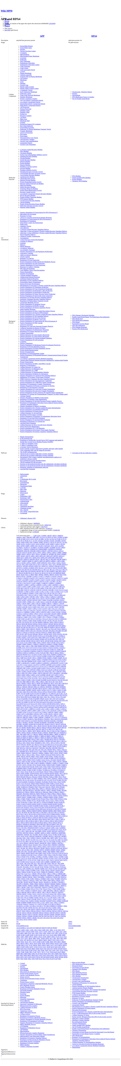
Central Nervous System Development (31, 239)
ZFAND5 (19, 907)
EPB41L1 (30, 644)
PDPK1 (27, 773)
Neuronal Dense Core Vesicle (29, 138)
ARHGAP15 (20, 558)
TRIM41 (58, 884)
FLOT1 (18, 659)
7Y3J (47, 952)
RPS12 (18, 823)
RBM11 (24, 811)
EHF (53, 639)
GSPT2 (56, 675)
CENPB (52, 598)
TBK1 (31, 865)
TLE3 (26, 874)
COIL (49, 608)
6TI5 (44, 948)
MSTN (51, 739)
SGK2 (23, 836)
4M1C (59, 942)
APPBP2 (63, 554)
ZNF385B (35, 913)
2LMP (27, 935)
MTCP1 (56, 739)
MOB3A (40, 733)
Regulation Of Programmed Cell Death (32, 1021)
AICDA (62, 544)
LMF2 (61, 714)
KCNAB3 (40, 700)
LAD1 (42, 709)
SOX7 (18, 848)
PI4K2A (51, 777)
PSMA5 (18, 797)
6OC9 (26, 948)
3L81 (36, 940)
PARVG (40, 768)
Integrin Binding (25, 161)
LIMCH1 (50, 712)
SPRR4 (63, 850)
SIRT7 (57, 838)
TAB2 (39, 860)
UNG (55, 894)
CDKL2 (42, 597)
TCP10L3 (52, 867)
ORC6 (37, 763)
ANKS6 (38, 551)
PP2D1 (53, 787)
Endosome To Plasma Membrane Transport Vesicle (35, 129)
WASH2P (43, 901)
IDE (17, 692)
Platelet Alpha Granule (27, 87)
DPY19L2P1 (20, 634)
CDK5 (27, 597)
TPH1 (37, 880)
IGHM (28, 693)
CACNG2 (59, 581)
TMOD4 (24, 877)
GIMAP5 (57, 666)
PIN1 (45, 778)
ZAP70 (40, 904)
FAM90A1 (31, 653)
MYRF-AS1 (30, 744)
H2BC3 (29, 680)
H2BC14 (24, 680)
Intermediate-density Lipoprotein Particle (32, 104)
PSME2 (61, 797)
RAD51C (27, 807)
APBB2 (64, 552)
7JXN (53, 950)
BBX (65, 568)
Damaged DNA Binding (79, 969)
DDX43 (40, 624)
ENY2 (58, 642)
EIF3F (38, 641)
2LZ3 (48, 935)
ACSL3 (47, 539)
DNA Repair (76, 322)
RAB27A (39, 804)
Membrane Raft (25, 121)
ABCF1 (54, 535)
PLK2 (59, 782)
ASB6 (63, 561)
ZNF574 (29, 914)
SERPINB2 (62, 833)
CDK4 (23, 597)
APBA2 (49, 552)
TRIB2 (32, 884)
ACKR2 (23, 539)
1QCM (28, 931)
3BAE (30, 938)
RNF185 (41, 817)
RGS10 (31, 814)
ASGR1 (23, 563)
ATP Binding (24, 1029)
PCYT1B (36, 772)
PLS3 (23, 783)
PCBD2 (29, 770)
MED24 (44, 727)
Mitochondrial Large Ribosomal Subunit (32, 1036)
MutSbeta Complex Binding (80, 1020)
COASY (44, 608)
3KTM (29, 940)
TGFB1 (22, 870)
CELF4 (47, 598)
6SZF (41, 948)
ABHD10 (60, 535)
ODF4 (23, 761)
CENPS (18, 600)
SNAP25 (35, 845)
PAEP (28, 766)
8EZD (42, 954)
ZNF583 (40, 914)
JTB (53, 699)
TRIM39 (47, 884)
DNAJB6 (58, 631)
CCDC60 (44, 590)
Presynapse (23, 134)
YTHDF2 (61, 902)
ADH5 (27, 542)
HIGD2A (65, 683)
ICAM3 (64, 690)
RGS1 (26, 814)
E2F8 (32, 637)
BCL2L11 (53, 569)
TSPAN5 (51, 887)
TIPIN (57, 872)
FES (64, 654)
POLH (40, 785)
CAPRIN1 (38, 585)
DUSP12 (19, 636)
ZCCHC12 (33, 906)
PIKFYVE (30, 778)
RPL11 (53, 819)
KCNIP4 (51, 700)
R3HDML (50, 802)
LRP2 (51, 716)
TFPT (18, 870)
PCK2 (26, 772)
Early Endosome (25, 61)
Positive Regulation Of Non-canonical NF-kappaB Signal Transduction (41, 392)
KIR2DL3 (19, 705)
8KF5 (29, 955)
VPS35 (39, 899)
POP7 (36, 787)
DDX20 (30, 624)
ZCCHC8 (47, 906)
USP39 (35, 896)
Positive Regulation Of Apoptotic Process (32, 304)
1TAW (45, 931)
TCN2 (41, 867)
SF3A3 (50, 834)
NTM (46, 756)
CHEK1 (64, 602)
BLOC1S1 (31, 573)
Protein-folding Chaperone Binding (31, 197)
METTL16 (45, 729)
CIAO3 (25, 605)
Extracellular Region (26, 46)
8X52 (40, 959)
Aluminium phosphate (27, 506)
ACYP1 (35, 541)
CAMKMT (19, 585)
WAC (27, 901)
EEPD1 (37, 639)
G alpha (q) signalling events (29, 443)
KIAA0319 (43, 702)
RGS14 (35, 814)
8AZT (59, 952)
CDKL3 (47, 597)
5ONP (23, 947)
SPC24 (24, 850)
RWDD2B (31, 828)
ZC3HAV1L (20, 906)
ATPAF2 (51, 566)
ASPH (39, 563)
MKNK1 (44, 731)
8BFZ (30, 954)
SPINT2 (41, 850)
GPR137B (24, 673)
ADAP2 (52, 541)
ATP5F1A (65, 564)
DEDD (29, 625)
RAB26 (34, 804)
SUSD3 (46, 858)
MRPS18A (49, 738)
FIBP (21, 658)
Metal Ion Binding (25, 185)
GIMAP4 (51, 666)
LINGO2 (36, 714)
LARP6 (33, 710)
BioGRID (7, 30)
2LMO (23, 935)
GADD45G (45, 663)
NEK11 (59, 749)
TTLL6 (45, 889)
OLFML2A (44, 761)
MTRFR (48, 741)
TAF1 (47, 860)
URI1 (64, 894)
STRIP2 (50, 857)
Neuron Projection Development (30, 284)
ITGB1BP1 (24, 699)
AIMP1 (27, 546)
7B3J (38, 950)
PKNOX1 (19, 780)
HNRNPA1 (49, 687)
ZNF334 (65, 911)
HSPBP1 (28, 690)
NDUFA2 (23, 748)
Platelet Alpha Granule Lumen (29, 88)
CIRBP (43, 605)
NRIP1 (33, 756)
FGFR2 (49, 656)
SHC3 (28, 838)
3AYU (26, 938)
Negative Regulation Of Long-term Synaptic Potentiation (37, 389)
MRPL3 (48, 736)
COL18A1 (19, 610)
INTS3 (18, 697)
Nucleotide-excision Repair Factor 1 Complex (86, 1034)
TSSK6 (28, 889)
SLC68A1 (40, 841)
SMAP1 (36, 843)
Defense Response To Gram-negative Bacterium (34, 335)
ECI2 (18, 639)
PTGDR (33, 799)
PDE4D (56, 772)
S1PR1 (53, 828)
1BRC (51, 930)
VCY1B (49, 897)
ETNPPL (19, 648)
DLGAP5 (54, 629)
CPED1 (36, 614)
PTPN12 (19, 800)
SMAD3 (31, 843)
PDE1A (51, 772)
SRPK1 (40, 851)
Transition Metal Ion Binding (29, 189)
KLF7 (54, 705)
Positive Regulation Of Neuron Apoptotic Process (35, 307)
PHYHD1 (46, 777)
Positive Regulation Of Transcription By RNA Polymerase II (38, 321)
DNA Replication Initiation (80, 320)
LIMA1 (45, 712)
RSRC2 (31, 826)
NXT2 (34, 760)
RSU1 (40, 826)
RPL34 (28, 821)
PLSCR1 (27, 783)
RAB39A (19, 806)
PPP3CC (43, 790)
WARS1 (31, 901)
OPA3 (55, 761)
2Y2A (61, 937)
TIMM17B (44, 872)
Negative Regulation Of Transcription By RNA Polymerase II (38, 212)
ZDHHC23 (53, 906)
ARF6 (37, 556)
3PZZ (22, 942)
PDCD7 (46, 772)
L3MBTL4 (31, 709)
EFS (46, 639)
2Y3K (18, 938)
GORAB (55, 670)
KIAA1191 (34, 704)
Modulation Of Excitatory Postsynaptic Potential (35, 377)
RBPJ (55, 811)
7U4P (34, 952)
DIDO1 (18, 629)
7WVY (43, 952)
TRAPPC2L (47, 882)
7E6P (46, 950)
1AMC (27, 930)
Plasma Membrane (25, 73)
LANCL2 (63, 709)
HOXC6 (29, 688)
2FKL (45, 933)
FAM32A (46, 651)
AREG (33, 556)
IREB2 (34, 697)
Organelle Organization (27, 999)
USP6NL (48, 896)
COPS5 (37, 612)
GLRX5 (43, 668)
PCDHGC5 (61, 770)
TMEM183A (27, 875)
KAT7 (22, 700)
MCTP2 (18, 727)
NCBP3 (49, 746)
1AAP (18, 930)
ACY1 (30, 541)
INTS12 (64, 695)
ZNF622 (18, 916)
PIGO (64, 777)
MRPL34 (54, 736)
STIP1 (45, 855)
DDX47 (45, 624)
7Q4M (27, 952)
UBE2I (18, 892)
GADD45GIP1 (54, 663)
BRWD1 (52, 575)
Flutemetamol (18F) (26, 499)
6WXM (60, 948)
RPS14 (23, 823)
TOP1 (48, 879)
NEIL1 (54, 749)
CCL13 (60, 590)
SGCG (64, 834)
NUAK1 (61, 756)
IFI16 (28, 692)
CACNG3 (19, 583)
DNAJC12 (19, 632)
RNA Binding (24, 970)
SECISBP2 (38, 831)
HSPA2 (63, 688)
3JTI (25, 940)
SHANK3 (19, 838)
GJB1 (24, 668)
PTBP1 (23, 799)
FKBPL (60, 658)
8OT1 (22, 957)
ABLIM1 (29, 537)
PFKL (32, 775)
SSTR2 (49, 853)
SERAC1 (32, 833)
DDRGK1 (46, 622)
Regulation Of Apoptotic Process (30, 1016)
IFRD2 (59, 692)
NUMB (45, 758)
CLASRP (53, 605)
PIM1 (35, 778)
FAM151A (19, 651)
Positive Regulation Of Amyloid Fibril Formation (35, 420)
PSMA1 (65, 795)
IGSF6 (37, 693)
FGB (25, 656)
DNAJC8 (39, 632)
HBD (24, 682)
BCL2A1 (46, 569)
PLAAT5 (50, 780)
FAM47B (63, 651)
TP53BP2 (57, 879)
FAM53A (25, 653)
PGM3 (40, 775)
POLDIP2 (29, 785)
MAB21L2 (31, 719)
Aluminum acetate (25, 508)
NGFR (32, 751)
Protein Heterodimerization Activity (31, 190)
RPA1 (97, 727)
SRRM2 (53, 851)
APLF (33, 554)
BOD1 (23, 575)
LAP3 (18, 710)
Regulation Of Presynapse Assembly (31, 414)
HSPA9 (18, 690)
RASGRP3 (32, 809)
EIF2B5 (28, 641)
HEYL (53, 683)
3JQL (21, 940)
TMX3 (35, 877)
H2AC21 (57, 678)
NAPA (23, 746)
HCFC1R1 (51, 682)
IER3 (24, 692)
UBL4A (48, 892)
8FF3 (53, 954)
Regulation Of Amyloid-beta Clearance (32, 387)
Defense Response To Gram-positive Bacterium (34, 336)
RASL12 (51, 809)
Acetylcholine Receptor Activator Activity (33, 173)
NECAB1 (25, 749)
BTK (64, 575)
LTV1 (52, 717)
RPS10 (57, 821)
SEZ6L (45, 834)
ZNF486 (18, 914)
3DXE (47, 938)
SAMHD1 (62, 828)
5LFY (52, 945)
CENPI (57, 598)
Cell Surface (24, 78)
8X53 (44, 959)
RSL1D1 (59, 824)
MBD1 (21, 726)
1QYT (41, 931)
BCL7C (65, 569)
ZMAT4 (38, 909)
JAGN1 (46, 699)
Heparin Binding (25, 165)
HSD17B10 (51, 688)
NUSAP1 (19, 760)
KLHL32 (63, 705)
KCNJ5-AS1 (64, 700)
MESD (29, 729)
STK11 (50, 855)
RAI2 (36, 807)
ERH (35, 646)
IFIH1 (35, 692)
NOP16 (43, 755)
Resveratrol (23, 481)
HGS (56, 683)
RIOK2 (18, 816)
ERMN (40, 646)
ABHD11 (19, 537)
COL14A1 (61, 608)
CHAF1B (48, 602)
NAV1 (40, 746)
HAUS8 (65, 680)
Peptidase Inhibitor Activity (28, 170)
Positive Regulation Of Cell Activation (32, 340)
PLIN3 (51, 782)
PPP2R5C (31, 790)
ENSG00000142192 (22, 926)
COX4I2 (63, 612)
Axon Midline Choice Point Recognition (32, 270)
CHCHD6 (55, 602)
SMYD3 (25, 845)
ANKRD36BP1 (43, 549)
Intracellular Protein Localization (30, 1041)
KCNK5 (18, 702)
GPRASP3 (45, 673)
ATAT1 (63, 563)
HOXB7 (18, 688)
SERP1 (48, 833)
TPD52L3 (32, 880)
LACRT (37, 709)
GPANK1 (34, 671)
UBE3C (39, 892)
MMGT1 (63, 731)
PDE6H (61, 772)
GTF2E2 (34, 676)
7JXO (57, 950)
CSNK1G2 (59, 615)
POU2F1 (48, 787)
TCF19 (32, 867)
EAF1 (36, 637)
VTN (17, 901)
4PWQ (52, 943)
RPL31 (23, 821)
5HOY (44, 945)
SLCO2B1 (52, 841)
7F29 (49, 950)
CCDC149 (48, 588)
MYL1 (48, 743)
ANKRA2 (26, 549)
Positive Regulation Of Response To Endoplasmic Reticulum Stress (40, 416)
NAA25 (42, 744)
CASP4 (23, 586)
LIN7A (23, 714)
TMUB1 (30, 877)
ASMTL (33, 563)
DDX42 (35, 624)
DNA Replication (77, 318)
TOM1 (32, 879)
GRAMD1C (56, 673)
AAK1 (39, 535)
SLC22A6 (51, 840)
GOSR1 (18, 671)
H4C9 (34, 680)
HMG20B (61, 685)
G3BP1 (18, 663)
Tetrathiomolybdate (26, 486)
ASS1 (49, 563)
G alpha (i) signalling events (28, 445)
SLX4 (21, 843)
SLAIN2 (33, 840)
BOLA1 (27, 575)
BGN (48, 571)
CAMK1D (44, 583)
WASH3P (49, 901)
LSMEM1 (41, 717)
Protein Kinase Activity (27, 982)
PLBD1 (59, 780)
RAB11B (61, 802)
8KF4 (25, 955)
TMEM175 (19, 875)
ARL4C (37, 559)
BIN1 (60, 571)
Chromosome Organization (80, 978)
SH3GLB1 (57, 836)
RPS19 (37, 823)
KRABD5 (51, 707)
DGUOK (40, 627)
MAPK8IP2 (51, 722)
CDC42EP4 (20, 595)
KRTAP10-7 (63, 707)
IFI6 (31, 692)
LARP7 (38, 710)
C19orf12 (19, 578)
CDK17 (51, 595)
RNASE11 (54, 816)
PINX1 (49, 778)
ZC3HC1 (27, 906)
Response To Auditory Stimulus (29, 267)
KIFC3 (63, 704)
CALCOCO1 (27, 583)
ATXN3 (62, 566)
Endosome (23, 59)
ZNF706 (40, 916)
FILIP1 (29, 658)
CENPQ (62, 598)
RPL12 (58, 819)
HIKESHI (19, 685)
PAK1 (41, 766)
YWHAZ (31, 904)
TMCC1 (49, 874)
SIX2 (65, 838)
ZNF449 (52, 913)
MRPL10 (57, 734)
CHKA (33, 603)
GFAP (33, 666)
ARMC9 (24, 561)
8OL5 (45, 955)
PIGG (60, 777)
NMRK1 (41, 753)
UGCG (34, 894)
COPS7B (43, 612)
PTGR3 (43, 799)
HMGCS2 (36, 687)
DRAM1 (35, 634)
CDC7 (26, 595)
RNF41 (56, 817)
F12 (23, 649)
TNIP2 (18, 879)
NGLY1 (36, 751)
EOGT (62, 642)
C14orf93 (47, 576)
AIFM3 (22, 546)
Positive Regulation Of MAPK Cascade (32, 306)
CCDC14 (33, 588)
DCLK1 (55, 620)
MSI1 (38, 739)
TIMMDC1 (51, 872)
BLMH (26, 573)
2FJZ (29, 933)
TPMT (45, 880)
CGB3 (38, 602)
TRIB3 (36, 884)
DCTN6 (60, 620)
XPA (105, 727)
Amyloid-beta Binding (27, 1002)
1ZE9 (64, 931)
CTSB (18, 619)
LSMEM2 (47, 717)
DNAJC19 (26, 632)
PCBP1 (34, 770)
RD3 (34, 812)
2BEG (22, 933)
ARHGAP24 (36, 558)
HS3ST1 (45, 688)
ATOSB (58, 564)
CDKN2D (19, 598)
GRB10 (18, 675)
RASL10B (39, 809)
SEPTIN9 (25, 833)
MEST (33, 729)
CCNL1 (47, 592)
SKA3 (18, 840)
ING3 (39, 695)
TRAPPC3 (54, 882)
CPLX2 (41, 614)
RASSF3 (57, 809)
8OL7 (53, 955)
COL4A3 (51, 610)
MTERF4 (19, 741)
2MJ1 (22, 937)
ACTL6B (57, 539)
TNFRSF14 (48, 877)
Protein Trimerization (26, 362)
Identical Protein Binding (27, 180)
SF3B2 (55, 834)
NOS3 (54, 755)
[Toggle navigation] (1, 16)
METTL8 (19, 731)
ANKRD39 (51, 549)
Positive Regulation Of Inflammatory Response (34, 330)
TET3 (46, 868)
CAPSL (44, 585)
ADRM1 (35, 542)
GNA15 (53, 668)
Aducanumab (24, 503)
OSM (66, 763)
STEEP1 (40, 855)
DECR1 (18, 625)
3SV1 (30, 942)
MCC (35, 726)
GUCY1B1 (19, 678)
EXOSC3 (62, 648)
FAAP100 (33, 649)
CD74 (44, 593)
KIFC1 (58, 704)
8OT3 (26, 957)
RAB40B (36, 806)
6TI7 (51, 948)
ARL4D (42, 559)
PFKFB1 (26, 775)
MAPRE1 (19, 724)
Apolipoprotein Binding (27, 177)
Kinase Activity (25, 977)
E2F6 (28, 637)
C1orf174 (59, 578)
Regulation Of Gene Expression (29, 260)
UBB (44, 890)
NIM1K (45, 751)
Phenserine (23, 484)
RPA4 (94, 36)
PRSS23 (29, 795)
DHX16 (57, 627)
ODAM (59, 760)
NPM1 (18, 756)
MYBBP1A (38, 743)
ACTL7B (19, 541)
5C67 (27, 945)
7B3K (42, 950)
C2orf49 (31, 580)
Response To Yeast (25, 216)
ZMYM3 (44, 909)
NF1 (17, 751)
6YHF (18, 950)
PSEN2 (60, 795)
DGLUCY (34, 627)
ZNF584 (46, 914)
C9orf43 (30, 581)
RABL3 (62, 806)
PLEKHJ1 (38, 782)
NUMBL (51, 758)
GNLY (27, 670)
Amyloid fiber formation (27, 469)
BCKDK (35, 569)
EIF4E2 (56, 641)
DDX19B (24, 624)
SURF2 (41, 858)
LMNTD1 (19, 716)
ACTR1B (25, 541)
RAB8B (56, 806)
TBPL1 (36, 865)
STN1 (27, 857)
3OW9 (18, 942)
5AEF (61, 943)
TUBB (58, 889)
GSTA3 (18, 676)
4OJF (35, 943)
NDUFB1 (42, 748)
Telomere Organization (79, 1030)
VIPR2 (18, 899)
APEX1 (23, 554)
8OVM (43, 957)
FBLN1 (52, 653)
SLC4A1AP (33, 841)
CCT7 (62, 592)
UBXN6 (18, 894)
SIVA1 (61, 838)
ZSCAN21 (60, 918)
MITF (34, 731)
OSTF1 (24, 765)
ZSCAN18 (53, 918)
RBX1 (64, 811)
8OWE (52, 957)
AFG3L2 (59, 542)
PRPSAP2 (44, 794)
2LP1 (44, 935)
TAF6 (61, 860)
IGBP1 (18, 693)
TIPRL (61, 872)
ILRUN (27, 695)
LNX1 (30, 716)
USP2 (30, 896)
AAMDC (44, 535)
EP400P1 (19, 644)
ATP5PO (31, 566)
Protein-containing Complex (28, 98)
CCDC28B (19, 590)
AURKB (31, 568)
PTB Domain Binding (26, 199)
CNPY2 (35, 608)
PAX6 (54, 768)
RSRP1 (36, 826)
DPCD (54, 632)
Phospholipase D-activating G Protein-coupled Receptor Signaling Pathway (43, 285)
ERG (32, 646)
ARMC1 (64, 559)
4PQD (48, 943)
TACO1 (43, 860)
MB (17, 726)
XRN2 (47, 902)
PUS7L (48, 800)
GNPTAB (32, 670)
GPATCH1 (41, 671)
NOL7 (33, 755)
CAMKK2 (58, 583)
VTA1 (64, 899)
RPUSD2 (43, 824)
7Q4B (22, 952)
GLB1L (28, 668)
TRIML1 (47, 885)
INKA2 (51, 695)
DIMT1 (23, 629)
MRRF (29, 739)
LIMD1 (56, 712)
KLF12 (42, 705)
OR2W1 (59, 761)
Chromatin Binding (26, 153)
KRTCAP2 (19, 709)
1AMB (22, 930)
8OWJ (57, 957)
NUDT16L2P (34, 758)
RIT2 (27, 816)
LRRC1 (55, 716)
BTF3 (61, 575)
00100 (18, 924)
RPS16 (28, 823)
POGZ (62, 783)
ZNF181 (61, 909)
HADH (38, 680)
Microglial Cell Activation (28, 214)
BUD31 (18, 576)
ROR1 (30, 819)
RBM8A (50, 811)
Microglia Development (27, 268)
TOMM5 (43, 879)
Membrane (23, 80)
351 (17, 921)
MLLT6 (54, 731)
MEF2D (63, 727)
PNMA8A (43, 783)
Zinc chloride (24, 510)
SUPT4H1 (35, 858)
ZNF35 (24, 913)
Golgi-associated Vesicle (27, 70)
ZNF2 (23, 911)
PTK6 (51, 799)
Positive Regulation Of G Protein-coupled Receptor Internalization (40, 408)
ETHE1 (61, 646)
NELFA (64, 749)
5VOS (40, 947)
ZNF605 (51, 914)
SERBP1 (37, 833)
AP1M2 (29, 552)
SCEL (60, 829)
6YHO (26, 950)
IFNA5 (45, 692)
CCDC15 (54, 588)
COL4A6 (63, 610)
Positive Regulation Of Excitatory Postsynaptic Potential (37, 430)
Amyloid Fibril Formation (28, 423)
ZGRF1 (54, 907)
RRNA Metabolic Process (28, 1024)
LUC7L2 (57, 717)
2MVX (31, 937)
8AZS (55, 952)
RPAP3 (45, 819)
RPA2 (37, 819)
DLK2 (59, 629)
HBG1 (33, 682)
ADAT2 (63, 541)
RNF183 (35, 817)
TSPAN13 (45, 887)
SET (31, 834)
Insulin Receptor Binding (27, 160)
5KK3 (48, 945)
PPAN (58, 787)
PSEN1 (55, 795)
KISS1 (25, 705)
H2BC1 (18, 680)
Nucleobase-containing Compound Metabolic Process (36, 983)
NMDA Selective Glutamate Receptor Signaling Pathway (37, 379)
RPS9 (38, 824)
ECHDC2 (59, 637)
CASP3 (18, 586)
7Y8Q (51, 952)
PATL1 (50, 768)
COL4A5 (57, 610)
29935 (70, 921)
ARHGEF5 (19, 559)
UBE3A (33, 892)
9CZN (52, 959)
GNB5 (18, 670)
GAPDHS (48, 665)
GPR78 (39, 673)
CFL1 (33, 602)
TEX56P (60, 868)
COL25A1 (32, 610)
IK (40, 693)
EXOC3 (45, 648)
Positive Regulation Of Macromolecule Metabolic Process (37, 262)
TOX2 (52, 879)
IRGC (42, 697)
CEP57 (39, 600)
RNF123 (19, 817)
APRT (18, 556)
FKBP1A (50, 658)
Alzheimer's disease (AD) (28, 518)
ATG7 (50, 564)
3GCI (51, 938)
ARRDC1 (54, 561)
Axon (22, 81)
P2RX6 (48, 765)
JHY (50, 699)
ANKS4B (33, 551)
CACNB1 (52, 581)
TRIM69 (41, 885)
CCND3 (31, 592)
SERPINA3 (54, 833)
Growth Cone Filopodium (28, 144)
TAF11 (52, 860)
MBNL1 (30, 726)
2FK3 (41, 933)
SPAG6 (31, 848)
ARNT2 (36, 561)
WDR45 (58, 901)
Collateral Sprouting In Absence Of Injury (33, 328)
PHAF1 (52, 775)
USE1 (18, 896)
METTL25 (52, 729)
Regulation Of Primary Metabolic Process (32, 1017)
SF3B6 (59, 834)
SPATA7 (65, 848)
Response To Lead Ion (27, 258)
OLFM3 (33, 761)
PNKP (37, 783)
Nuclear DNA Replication (80, 329)
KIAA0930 (19, 704)
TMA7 (44, 874)
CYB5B (18, 620)
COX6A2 (19, 614)
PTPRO (29, 800)
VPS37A (44, 899)
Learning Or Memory (26, 241)
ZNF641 (24, 916)
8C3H (38, 954)
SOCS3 (49, 846)
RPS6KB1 (33, 824)
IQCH (30, 697)
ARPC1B (42, 561)
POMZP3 (31, 787)
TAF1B (56, 860)
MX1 (24, 743)
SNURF (25, 846)
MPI (21, 734)
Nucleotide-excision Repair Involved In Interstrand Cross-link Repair (93, 1032)
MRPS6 (18, 739)
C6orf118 (19, 581)
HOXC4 (24, 688)
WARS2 (36, 901)
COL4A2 (45, 610)
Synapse (22, 122)
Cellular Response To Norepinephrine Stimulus (34, 372)
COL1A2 (26, 610)
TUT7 (18, 890)
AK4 (36, 546)
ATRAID (57, 566)
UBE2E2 (56, 890)
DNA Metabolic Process (79, 972)
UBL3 (44, 892)
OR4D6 (64, 761)
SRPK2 (45, 851)
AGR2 (48, 544)
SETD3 (41, 834)
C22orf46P (25, 580)
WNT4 (34, 902)
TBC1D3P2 (47, 863)
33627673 (44, 527)
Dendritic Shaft (24, 112)
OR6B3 (18, 763)
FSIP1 (44, 661)
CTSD (22, 619)
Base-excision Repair (78, 962)
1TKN (49, 931)
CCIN (56, 590)
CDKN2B (60, 597)
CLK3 (38, 607)
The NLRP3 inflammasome (28, 452)
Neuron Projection (25, 109)
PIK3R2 (18, 778)
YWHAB (19, 904)
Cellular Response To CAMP (29, 370)
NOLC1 (38, 755)
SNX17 (35, 846)
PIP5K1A (61, 778)
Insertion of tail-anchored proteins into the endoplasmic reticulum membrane (43, 464)
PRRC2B (19, 795)
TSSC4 (18, 889)
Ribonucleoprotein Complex (28, 1006)
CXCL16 (51, 619)
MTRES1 (42, 741)
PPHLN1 (25, 789)
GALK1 (30, 665)
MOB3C (45, 733)
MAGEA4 (57, 719)
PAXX (64, 768)
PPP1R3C (19, 790)
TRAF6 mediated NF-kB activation (31, 462)
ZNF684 (35, 916)
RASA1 (60, 807)
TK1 (22, 874)
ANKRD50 (19, 551)
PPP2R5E (38, 790)
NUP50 (56, 758)
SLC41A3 (19, 841)
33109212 (49, 528)
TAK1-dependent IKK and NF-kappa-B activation (35, 450)
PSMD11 (40, 797)
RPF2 (49, 819)
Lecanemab (23, 513)
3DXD (43, 938)
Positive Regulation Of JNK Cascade (31, 323)
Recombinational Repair (79, 1022)
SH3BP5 (45, 836)
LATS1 (43, 710)
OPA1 (50, 761)
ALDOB (40, 547)
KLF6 (50, 705)
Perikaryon (23, 114)
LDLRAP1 (53, 710)
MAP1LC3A (29, 721)
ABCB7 (49, 535)
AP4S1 (39, 552)
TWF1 (22, 890)
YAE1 (51, 902)
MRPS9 (24, 739)
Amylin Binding (25, 202)
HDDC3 (24, 683)
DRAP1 (40, 634)
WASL (54, 901)
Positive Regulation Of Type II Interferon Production (36, 289)
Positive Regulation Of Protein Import (31, 411)
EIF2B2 (23, 641)
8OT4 (30, 957)
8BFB (26, 954)
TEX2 (50, 868)
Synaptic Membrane (26, 131)
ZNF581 (35, 914)
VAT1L (41, 897)
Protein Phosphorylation (27, 987)
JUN (56, 699)
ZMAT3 (33, 909)
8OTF (34, 957)
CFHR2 (29, 602)
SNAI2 (30, 845)
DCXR (35, 622)
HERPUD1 (47, 683)
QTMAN (44, 802)
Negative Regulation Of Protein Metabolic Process (35, 1019)
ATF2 (23, 564)
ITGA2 (58, 697)
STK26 (65, 855)
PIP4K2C (55, 778)
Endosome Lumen (25, 93)
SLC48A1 (26, 841)
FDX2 (45, 654)
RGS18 (40, 814)
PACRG (18, 766)
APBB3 (18, 554)
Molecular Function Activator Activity (31, 205)
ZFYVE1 (35, 907)
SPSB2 (18, 851)
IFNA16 (39, 692)
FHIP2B (58, 656)
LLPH (45, 714)
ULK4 (51, 894)
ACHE (18, 539)
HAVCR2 (19, 682)
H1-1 (37, 678)
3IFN (58, 938)
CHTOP (61, 603)
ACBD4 (59, 537)
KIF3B (49, 704)
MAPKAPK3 (59, 722)
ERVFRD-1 (46, 646)
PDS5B (32, 773)
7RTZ (31, 952)
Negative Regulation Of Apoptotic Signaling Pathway (36, 1023)
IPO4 (22, 697)
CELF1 (37, 598)
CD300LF (31, 593)
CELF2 (42, 598)
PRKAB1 (46, 792)
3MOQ (40, 940)
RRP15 (54, 824)
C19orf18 (25, 578)
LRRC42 (61, 716)
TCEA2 (50, 865)
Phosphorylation (25, 992)
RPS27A (60, 823)
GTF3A (40, 676)
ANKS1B (26, 551)
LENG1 (59, 710)
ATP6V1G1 (44, 566)
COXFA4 (25, 614)
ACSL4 (52, 539)
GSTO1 (23, 676)
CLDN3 (18, 607)
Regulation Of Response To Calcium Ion (32, 421)
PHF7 (63, 775)
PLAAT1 (44, 780)
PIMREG (40, 778)
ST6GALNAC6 (63, 853)
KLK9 (27, 707)
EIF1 (56, 639)
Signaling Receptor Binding (28, 156)
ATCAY (18, 564)
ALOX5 (58, 547)
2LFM (60, 933)
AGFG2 (28, 544)
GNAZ (64, 668)
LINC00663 (29, 714)
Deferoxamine (24, 474)
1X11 (53, 931)
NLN (56, 751)
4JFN (55, 942)
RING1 (58, 814)
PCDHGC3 (54, 770)
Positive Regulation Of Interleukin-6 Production (34, 292)
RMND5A (42, 816)
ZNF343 (18, 913)
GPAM (29, 671)
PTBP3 (28, 799)
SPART (42, 848)
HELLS (34, 683)
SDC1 (23, 831)
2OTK (45, 937)
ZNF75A (57, 916)
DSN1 (50, 634)
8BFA (22, 954)
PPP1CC (42, 789)
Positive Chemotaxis (26, 343)
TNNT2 (23, 879)
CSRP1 (25, 617)
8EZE (46, 954)
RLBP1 (36, 816)
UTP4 (18, 897)
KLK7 (22, 707)
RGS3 (45, 814)
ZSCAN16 (46, 918)
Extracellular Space (26, 48)
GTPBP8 (57, 676)
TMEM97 (64, 875)
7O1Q (61, 950)
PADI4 (24, 766)
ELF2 (18, 642)
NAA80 (47, 744)
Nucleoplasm (76, 95)
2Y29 (57, 937)
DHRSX (52, 627)
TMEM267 (43, 875)
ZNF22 (28, 911)
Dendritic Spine (25, 110)
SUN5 (30, 858)
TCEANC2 (26, 867)
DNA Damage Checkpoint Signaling (83, 315)
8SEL (29, 959)
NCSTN (59, 746)
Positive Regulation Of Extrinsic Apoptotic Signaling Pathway (39, 431)
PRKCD (51, 792)
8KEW (65, 954)
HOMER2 (56, 687)
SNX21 (39, 846)
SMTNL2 (60, 843)
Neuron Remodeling (26, 272)
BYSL (23, 576)
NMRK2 (46, 753)
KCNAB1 (34, 700)
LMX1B (25, 716)
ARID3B (32, 559)
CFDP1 (24, 602)
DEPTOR (58, 625)
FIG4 (25, 658)
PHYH (40, 777)
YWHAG (25, 904)
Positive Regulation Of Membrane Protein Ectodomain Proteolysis (40, 345)
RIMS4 (53, 814)
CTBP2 (39, 617)
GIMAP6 (63, 666)
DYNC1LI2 (41, 636)
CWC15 (32, 619)
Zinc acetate (24, 504)
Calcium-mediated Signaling (29, 275)
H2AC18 (45, 678)
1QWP (32, 931)
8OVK (38, 957)
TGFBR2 (33, 870)
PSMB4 (29, 797)
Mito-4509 (23, 489)
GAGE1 (61, 663)
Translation (23, 980)
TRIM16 (41, 884)
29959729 (48, 525)
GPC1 (54, 671)
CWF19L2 (38, 619)
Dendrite (22, 83)
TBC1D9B (60, 863)
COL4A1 (39, 610)
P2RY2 (53, 765)
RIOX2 (23, 816)
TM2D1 (34, 874)
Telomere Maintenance (79, 1023)
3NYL (58, 940)
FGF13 (34, 656)
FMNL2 (33, 659)
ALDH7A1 (26, 547)
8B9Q (63, 952)
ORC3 (28, 763)
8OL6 (49, 955)
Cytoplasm (23, 53)
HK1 (38, 685)
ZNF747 (51, 916)
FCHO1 (40, 654)
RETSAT (51, 812)
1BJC (47, 930)
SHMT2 (33, 838)
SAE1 (57, 828)
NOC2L (18, 755)
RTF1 (44, 826)
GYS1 (30, 678)
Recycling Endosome (26, 126)
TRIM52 (30, 885)
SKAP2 (28, 840)
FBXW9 (24, 654)
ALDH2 (61, 546)
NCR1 (54, 746)
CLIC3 (30, 607)
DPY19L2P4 (28, 634)
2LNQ (36, 935)
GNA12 (48, 668)
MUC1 (59, 741)
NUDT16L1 (25, 758)
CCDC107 (26, 588)
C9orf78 (41, 581)
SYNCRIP (65, 858)
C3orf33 (42, 580)
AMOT (63, 547)
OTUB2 (29, 765)
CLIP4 (34, 607)
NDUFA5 (29, 748)
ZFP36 (30, 907)
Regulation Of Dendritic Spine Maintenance (33, 399)
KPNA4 (41, 707)
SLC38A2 (64, 840)
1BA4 (36, 930)
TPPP (49, 880)
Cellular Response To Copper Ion (30, 367)
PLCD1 (64, 780)
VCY (45, 897)
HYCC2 (49, 690)
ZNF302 (48, 911)
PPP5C (49, 790)
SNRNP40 (61, 845)
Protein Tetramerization (27, 352)
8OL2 (37, 955)
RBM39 (34, 811)
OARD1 (38, 760)
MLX (59, 731)
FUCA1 (58, 661)
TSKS (28, 887)
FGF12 (30, 656)
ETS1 (24, 648)
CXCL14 (45, 619)
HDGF (29, 683)
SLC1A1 (45, 840)
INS (61, 695)
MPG (18, 734)
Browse (7, 21)
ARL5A (47, 559)
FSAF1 (35, 661)
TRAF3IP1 (19, 882)
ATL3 (54, 564)
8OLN (61, 955)
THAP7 (62, 870)
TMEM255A (36, 875)
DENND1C (43, 625)
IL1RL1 (61, 693)
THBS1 (18, 872)
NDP (17, 748)
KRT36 (57, 707)
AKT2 (57, 546)
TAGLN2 (33, 862)
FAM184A (26, 651)
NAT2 (36, 746)
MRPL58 (43, 738)
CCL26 (65, 590)
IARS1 (54, 690)
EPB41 (24, 644)
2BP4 (26, 933)
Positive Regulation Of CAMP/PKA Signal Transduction (37, 382)
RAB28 (45, 804)
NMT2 (52, 753)
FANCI (37, 653)
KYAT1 (25, 709)
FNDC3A (51, 659)
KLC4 (37, 705)
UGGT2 (39, 894)
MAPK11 (19, 722)
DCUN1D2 (25, 622)
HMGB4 (30, 687)
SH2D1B (32, 836)
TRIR (52, 885)
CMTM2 (61, 607)
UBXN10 (60, 892)
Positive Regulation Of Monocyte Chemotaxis (34, 374)
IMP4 (31, 695)
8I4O (60, 954)
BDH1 (18, 571)
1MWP (18, 931)
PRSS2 (24, 795)
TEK (24, 868)
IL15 (47, 693)
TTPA (54, 889)
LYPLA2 (19, 719)
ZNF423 (46, 913)
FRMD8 (29, 661)
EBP (43, 637)
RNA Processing (25, 1009)
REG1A (38, 812)
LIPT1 (41, 714)
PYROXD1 (24, 802)
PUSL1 (52, 800)
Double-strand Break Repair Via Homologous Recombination (91, 317)
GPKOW (59, 671)
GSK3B (48, 675)
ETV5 (36, 648)
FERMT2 (54, 654)
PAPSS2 (57, 766)
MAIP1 (18, 721)
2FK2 (37, 933)
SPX (22, 851)
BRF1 (36, 575)
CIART (30, 605)
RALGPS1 (41, 807)
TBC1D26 (40, 863)
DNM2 (50, 632)
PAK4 (49, 766)
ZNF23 (44, 911)
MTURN (53, 741)
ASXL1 (53, 563)
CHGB (24, 603)
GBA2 (18, 666)
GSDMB (42, 675)
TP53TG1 (64, 879)
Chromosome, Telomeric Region (82, 92)
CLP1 (42, 607)
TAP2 (42, 862)
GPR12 (18, 673)
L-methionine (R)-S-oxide (28, 479)
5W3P (48, 947)
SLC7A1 (46, 841)
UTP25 (64, 896)
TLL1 (29, 874)
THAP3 (52, 870)
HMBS (49, 685)
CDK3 (18, 597)
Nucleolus (23, 994)
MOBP (51, 733)
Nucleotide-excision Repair (80, 324)
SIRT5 (52, 838)
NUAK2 (18, 758)
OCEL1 (47, 760)
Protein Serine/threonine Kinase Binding (32, 204)
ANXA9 (24, 552)
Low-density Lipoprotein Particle (30, 102)
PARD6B (19, 768)
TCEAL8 (62, 865)
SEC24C (32, 831)
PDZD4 (46, 773)
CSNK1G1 (52, 615)
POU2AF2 (42, 787)
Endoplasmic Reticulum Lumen (29, 64)
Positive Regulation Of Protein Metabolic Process (35, 348)
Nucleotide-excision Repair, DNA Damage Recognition (89, 989)
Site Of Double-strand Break (81, 98)
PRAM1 (64, 790)
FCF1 (29, 654)
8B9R (18, 954)
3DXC (38, 938)
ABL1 (24, 537)
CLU (46, 607)
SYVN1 (34, 860)
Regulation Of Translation (28, 221)
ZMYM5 (50, 909)
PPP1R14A (55, 789)
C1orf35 (65, 578)
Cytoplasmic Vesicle (26, 90)
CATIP (46, 586)
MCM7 (65, 726)
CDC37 (60, 593)
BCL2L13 (59, 569)
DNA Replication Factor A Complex (83, 97)
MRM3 (41, 734)
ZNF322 (54, 911)
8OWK (61, 957)
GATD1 (58, 665)
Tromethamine (24, 482)
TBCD (23, 865)
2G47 (53, 933)
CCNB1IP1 (19, 592)
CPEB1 (31, 614)
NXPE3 (29, 760)
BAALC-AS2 (43, 568)
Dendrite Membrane (26, 97)
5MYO (64, 945)
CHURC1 (19, 605)
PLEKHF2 (24, 782)
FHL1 (63, 656)
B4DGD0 (38, 928)
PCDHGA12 (47, 770)
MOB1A (29, 733)
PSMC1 (34, 797)
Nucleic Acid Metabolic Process (30, 975)
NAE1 (65, 744)
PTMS (56, 799)
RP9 (33, 819)
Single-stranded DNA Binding (81, 177)
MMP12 (18, 733)
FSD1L (39, 661)
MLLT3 (49, 731)
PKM (66, 778)
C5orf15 (63, 580)
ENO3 (49, 642)
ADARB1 (58, 541)
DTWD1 (59, 634)
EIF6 (63, 641)
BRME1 (41, 575)
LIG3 (40, 712)
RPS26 (55, 823)
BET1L (44, 571)
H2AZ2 (62, 678)
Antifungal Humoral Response (29, 279)
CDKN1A (53, 597)
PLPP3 (63, 782)
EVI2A (40, 648)
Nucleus (22, 49)
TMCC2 (54, 874)
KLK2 (18, 707)
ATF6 (30, 564)
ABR (34, 537)
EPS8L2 (18, 646)
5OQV (31, 947)
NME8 (23, 753)
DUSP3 (30, 636)
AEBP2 (41, 542)
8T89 (36, 959)
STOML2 (39, 857)
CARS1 (61, 585)
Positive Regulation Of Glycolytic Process (33, 318)
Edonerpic (23, 491)
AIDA (18, 546)
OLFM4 (38, 761)
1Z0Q (57, 931)
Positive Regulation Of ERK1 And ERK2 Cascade (35, 363)
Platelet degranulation (26, 437)
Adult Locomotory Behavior (28, 255)
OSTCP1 (19, 765)
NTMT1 (50, 756)
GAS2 (54, 665)
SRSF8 (28, 853)
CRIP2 (24, 615)
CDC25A (54, 593)
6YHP (30, 950)
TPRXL (58, 880)
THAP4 (57, 870)
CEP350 (34, 600)
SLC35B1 (58, 840)
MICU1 (24, 731)
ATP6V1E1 (37, 566)
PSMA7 (24, 797)
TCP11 (57, 867)
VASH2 (36, 897)
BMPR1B (58, 573)
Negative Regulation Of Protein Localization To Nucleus (37, 386)
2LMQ (31, 935)
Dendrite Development (27, 273)
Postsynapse (24, 136)
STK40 (23, 857)
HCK (57, 682)
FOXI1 (59, 659)
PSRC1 (18, 799)
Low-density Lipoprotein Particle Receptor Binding (35, 194)
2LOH (40, 935)
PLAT (55, 780)
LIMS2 (18, 714)
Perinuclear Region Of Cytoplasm (30, 124)
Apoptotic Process (25, 226)
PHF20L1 (58, 775)
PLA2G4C (31, 780)
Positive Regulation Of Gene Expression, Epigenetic (36, 380)
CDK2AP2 (62, 595)
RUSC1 (18, 828)
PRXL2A (45, 795)
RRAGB (49, 824)
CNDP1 (24, 608)
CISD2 (47, 605)
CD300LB (24, 593)
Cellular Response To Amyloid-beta (31, 413)
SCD (56, 829)
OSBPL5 (61, 763)
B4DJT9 (44, 928)
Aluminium (23, 476)
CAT (42, 586)
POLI (44, 785)
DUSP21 (25, 636)
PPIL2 (37, 789)
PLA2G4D (38, 780)
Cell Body (23, 117)
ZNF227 (38, 911)
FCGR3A (34, 654)
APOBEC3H (52, 554)
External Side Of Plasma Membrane (31, 76)
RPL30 (18, 821)
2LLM (65, 933)
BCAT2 (29, 569)
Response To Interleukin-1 (28, 365)
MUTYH (86, 727)
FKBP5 (55, 658)
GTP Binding (24, 1026)
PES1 (18, 775)
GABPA (32, 663)
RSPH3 (26, 826)
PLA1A (25, 780)
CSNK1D (39, 615)
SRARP (30, 851)
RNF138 (24, 817)
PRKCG (56, 792)
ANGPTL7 (19, 549)
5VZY (44, 947)
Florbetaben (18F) (25, 496)
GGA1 (37, 666)
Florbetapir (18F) (25, 498)
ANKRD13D (34, 549)
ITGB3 (30, 699)
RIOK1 (63, 814)
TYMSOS (34, 890)
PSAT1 (51, 795)
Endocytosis (24, 224)
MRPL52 (31, 738)
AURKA (25, 568)
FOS (55, 659)
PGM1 (36, 775)
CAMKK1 (51, 583)
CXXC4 (56, 619)
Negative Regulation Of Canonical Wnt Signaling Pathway (38, 375)
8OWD (47, 957)
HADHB (43, 680)
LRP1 (42, 716)
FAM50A (19, 653)
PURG (43, 800)
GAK (66, 663)
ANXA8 (18, 552)
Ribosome (23, 997)
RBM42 (39, 811)
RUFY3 (63, 826)
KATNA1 (27, 700)
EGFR (50, 639)
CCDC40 (32, 590)
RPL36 (32, 821)
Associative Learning (26, 253)
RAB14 (23, 804)
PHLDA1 (29, 777)
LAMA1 (52, 709)
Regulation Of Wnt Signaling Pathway (31, 280)
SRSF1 (62, 851)
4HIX (51, 942)
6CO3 (52, 947)
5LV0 (56, 945)
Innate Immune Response (28, 309)
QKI (34, 802)
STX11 (56, 857)
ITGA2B (63, 697)
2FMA (49, 933)
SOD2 (59, 846)
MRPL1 (51, 734)
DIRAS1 (32, 629)
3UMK (47, 942)
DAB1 (30, 620)
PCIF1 (18, 772)
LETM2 (64, 710)
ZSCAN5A (19, 919)
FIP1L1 (34, 658)
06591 (70, 924)
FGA (22, 656)
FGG (53, 656)
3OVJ (62, 940)
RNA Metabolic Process (27, 985)
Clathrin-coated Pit (26, 75)
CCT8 (66, 592)
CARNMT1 (55, 585)
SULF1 (18, 858)
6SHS (37, 948)
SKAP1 (23, 840)
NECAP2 (44, 749)
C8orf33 (25, 581)
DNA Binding (24, 151)
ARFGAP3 (49, 556)
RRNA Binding (24, 1045)
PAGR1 (32, 766)
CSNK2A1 (19, 617)
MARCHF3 (41, 724)
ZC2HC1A (46, 904)
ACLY (28, 539)
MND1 (24, 733)
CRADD (53, 614)
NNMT (61, 753)
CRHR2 (18, 615)
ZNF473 (57, 913)
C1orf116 (53, 578)
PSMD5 (50, 797)
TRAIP (30, 882)
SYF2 (56, 858)
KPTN (46, 707)
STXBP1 (61, 857)
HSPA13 (58, 688)
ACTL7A (63, 539)
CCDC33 (26, 590)
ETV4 (32, 648)
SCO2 (64, 829)
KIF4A (54, 704)
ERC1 (23, 646)
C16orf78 (59, 576)
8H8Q (57, 954)
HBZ (46, 682)
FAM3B (57, 651)
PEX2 (22, 775)
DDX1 (52, 622)
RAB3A (24, 806)
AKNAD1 (47, 546)
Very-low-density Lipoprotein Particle (31, 100)
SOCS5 (54, 846)
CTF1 (43, 617)
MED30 (49, 727)
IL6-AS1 (19, 695)
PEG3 (61, 773)
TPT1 (62, 880)
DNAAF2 (33, 631)
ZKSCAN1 (19, 909)
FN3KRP (45, 659)
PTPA (65, 799)
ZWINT (30, 919)
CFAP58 (19, 602)
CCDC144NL (40, 588)
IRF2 (38, 697)
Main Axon (23, 119)
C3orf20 (36, 580)
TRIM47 (24, 885)
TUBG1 (63, 889)
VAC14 (26, 897)
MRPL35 (60, 736)
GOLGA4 (44, 670)
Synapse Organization (26, 333)
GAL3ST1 (19, 665)
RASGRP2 (25, 809)
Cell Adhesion (24, 228)
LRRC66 (19, 717)
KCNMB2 (25, 702)
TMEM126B (61, 874)
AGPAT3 (42, 544)
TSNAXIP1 (37, 887)
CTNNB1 (55, 617)
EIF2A (18, 641)
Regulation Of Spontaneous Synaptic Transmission (35, 384)
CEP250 (29, 600)
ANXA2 (55, 551)
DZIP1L (24, 637)
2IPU (56, 933)
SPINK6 (36, 850)
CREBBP (64, 614)
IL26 (65, 693)
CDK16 (45, 595)
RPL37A (42, 821)
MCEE (40, 726)
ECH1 (47, 637)
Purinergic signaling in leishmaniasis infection (34, 467)
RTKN (48, 826)
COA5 (40, 608)
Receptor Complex (25, 115)
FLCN (65, 658)
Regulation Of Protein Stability (29, 1043)
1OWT (23, 931)
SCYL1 (18, 831)
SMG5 (49, 843)
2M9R (59, 935)
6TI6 (48, 948)
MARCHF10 (33, 724)
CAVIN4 (55, 586)
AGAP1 (64, 542)
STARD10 (24, 855)
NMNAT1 (28, 753)
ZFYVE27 (48, 907)
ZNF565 (24, 914)
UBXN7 (24, 894)
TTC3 (37, 889)
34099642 (36, 523)
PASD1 (45, 768)
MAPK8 (36, 722)
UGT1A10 (45, 894)
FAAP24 (39, 649)
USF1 (22, 896)
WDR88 (23, 902)
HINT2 (25, 685)
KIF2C (40, 704)
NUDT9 (40, 758)
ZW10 (25, 919)
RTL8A (53, 826)
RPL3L (47, 821)
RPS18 (32, 823)
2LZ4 (51, 935)
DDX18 (18, 624)
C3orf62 (52, 580)
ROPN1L (24, 819)
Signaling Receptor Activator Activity (31, 172)
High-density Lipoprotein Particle (30, 105)
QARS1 (30, 802)
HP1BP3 (35, 688)
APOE (59, 554)
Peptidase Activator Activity (28, 166)
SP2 (27, 848)
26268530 (56, 530)
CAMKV (26, 585)
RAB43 (41, 806)
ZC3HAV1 (57, 904)
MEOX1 (23, 729)
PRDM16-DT (20, 792)
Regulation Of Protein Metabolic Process (32, 346)
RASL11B (45, 809)
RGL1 (22, 814)
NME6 (18, 753)
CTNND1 (61, 617)
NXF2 (24, 760)
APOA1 (37, 554)
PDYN (42, 773)
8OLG (57, 955)
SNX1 (30, 846)
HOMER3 (63, 687)
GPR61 (35, 673)
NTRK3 (56, 756)
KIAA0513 (50, 702)
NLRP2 (60, 751)
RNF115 (65, 816)
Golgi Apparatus (25, 66)
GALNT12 (36, 665)
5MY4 (60, 945)
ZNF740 (46, 916)
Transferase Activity (26, 1011)
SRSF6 (23, 853)
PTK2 (47, 799)
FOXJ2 (64, 659)
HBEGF (28, 682)
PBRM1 (18, 770)
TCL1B (37, 867)
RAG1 (32, 807)
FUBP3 (53, 661)
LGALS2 (30, 712)
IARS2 (59, 690)
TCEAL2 (56, 865)
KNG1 (31, 707)
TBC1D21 (34, 863)
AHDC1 (52, 544)
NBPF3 (44, 746)
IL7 (23, 695)
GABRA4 (39, 663)
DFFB (18, 627)
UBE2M (23, 892)
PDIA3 (18, 773)
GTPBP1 (51, 676)
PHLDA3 (35, 777)
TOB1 (28, 879)
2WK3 (53, 937)
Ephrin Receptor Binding (27, 187)
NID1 (41, 751)
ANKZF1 (44, 551)
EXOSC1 (56, 648)
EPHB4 (60, 644)
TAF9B (22, 862)
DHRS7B (46, 627)
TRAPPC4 (61, 882)
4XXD (57, 943)
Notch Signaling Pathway (28, 234)
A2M (35, 535)
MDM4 (28, 727)
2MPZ (27, 937)
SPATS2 (18, 850)
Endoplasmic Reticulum (27, 63)
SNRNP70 (19, 846)
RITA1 (32, 816)
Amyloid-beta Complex (27, 139)
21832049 (52, 23)
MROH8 (46, 734)
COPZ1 (48, 612)
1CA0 (55, 930)
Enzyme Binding (25, 168)
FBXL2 (57, 653)
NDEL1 (64, 746)
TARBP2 (47, 862)
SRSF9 (32, 853)
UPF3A (59, 894)
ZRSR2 (34, 918)
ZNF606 (57, 914)
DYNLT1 (56, 636)
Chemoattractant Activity (27, 178)
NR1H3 (28, 756)
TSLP (32, 887)
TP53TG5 (19, 880)
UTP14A (54, 896)
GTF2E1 (29, 676)
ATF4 (27, 564)
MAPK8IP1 (43, 722)
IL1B (57, 693)
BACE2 (55, 568)
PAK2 (45, 766)
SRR (48, 851)
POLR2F (52, 785)
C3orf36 (47, 580)
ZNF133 (55, 909)
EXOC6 (50, 648)
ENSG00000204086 (74, 926)
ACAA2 (42, 537)
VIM (62, 897)
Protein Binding (25, 163)
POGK (57, 783)
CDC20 (49, 593)
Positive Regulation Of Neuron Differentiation (34, 313)
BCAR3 (24, 569)
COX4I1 (58, 612)
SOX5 (63, 846)
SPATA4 (53, 848)
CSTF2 (34, 617)
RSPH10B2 (19, 826)
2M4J (55, 935)
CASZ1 (38, 586)
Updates (7, 26)
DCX (31, 622)
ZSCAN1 (40, 918)
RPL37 (37, 821)
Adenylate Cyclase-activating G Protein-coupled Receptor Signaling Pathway (43, 231)
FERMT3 (60, 654)
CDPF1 (25, 598)
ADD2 (18, 542)
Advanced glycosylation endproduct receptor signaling (36, 454)
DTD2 (55, 634)
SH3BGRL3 (38, 836)
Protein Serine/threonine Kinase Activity (32, 978)
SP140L (23, 848)
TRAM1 (35, 882)
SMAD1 (26, 843)
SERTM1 (26, 834)
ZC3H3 (51, 904)
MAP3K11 (53, 721)
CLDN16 (59, 605)
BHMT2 (52, 571)
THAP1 (47, 870)
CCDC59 (38, 590)
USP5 (39, 896)
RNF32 (46, 817)
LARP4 (28, 710)
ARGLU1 (61, 556)
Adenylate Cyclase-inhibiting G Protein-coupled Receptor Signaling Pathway (43, 233)
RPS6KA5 (19, 824)
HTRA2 (44, 690)
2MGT (18, 937)
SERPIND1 (19, 834)
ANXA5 (61, 551)
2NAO (40, 937)
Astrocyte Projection (26, 132)
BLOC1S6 (52, 573)
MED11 (33, 727)
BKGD (21, 573)
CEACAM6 (31, 598)
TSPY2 (56, 887)
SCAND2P (51, 829)
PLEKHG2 (31, 782)
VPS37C (49, 899)
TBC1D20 (27, 863)
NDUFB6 (55, 748)
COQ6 (53, 612)
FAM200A (33, 651)
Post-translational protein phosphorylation (33, 460)
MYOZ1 (23, 744)
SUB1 (66, 857)
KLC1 (29, 705)
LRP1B (46, 716)
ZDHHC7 (60, 906)
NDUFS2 (61, 748)
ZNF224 (33, 911)
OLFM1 (28, 761)
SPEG (28, 850)
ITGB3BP (36, 699)
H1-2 (40, 678)
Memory (22, 245)
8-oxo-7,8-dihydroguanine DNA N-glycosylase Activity (89, 1013)
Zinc (21, 477)
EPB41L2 (36, 644)
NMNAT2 (35, 753)
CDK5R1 (32, 597)
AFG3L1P (53, 542)
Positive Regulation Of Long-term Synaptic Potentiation (37, 391)
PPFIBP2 (19, 789)
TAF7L (65, 860)
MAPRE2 (26, 724)
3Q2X (26, 942)
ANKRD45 (58, 549)
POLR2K (59, 785)
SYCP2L (51, 858)
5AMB (18, 945)
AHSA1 (57, 544)
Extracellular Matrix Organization (30, 282)
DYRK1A (62, 636)
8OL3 (41, 955)
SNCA (41, 845)
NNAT (56, 753)
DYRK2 (18, 637)
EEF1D (32, 639)
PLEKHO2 (45, 782)
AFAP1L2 (47, 542)
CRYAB (28, 615)
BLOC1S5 (45, 573)
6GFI (56, 947)
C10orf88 (28, 576)
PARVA (35, 768)
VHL (59, 897)
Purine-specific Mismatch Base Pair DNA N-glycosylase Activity (92, 1017)
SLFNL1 (58, 841)
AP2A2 (34, 552)
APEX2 (28, 554)
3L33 (33, 940)
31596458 (35, 532)
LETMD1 (19, 712)
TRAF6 (25, 882)
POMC (18, 787)
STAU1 (35, 855)
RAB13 (18, 804)
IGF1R (23, 693)
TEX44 (55, 868)
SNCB (45, 845)
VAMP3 (31, 897)
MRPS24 (61, 738)
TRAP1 (41, 882)
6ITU (59, 947)
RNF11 (60, 816)
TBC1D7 (54, 863)
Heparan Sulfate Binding (27, 207)
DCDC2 (49, 620)
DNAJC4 (33, 632)
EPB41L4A (43, 644)
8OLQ (18, 957)
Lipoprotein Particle (26, 143)
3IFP (65, 938)
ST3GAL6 (54, 853)
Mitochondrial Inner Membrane (29, 56)
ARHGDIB (51, 558)
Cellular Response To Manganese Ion (31, 369)
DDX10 (56, 622)
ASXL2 (58, 563)
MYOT (18, 744)
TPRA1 (53, 880)
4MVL (27, 943)
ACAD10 (48, 537)
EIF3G (42, 641)
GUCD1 (62, 676)
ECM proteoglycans (26, 438)
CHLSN (38, 603)
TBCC (18, 865)
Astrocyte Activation (26, 324)
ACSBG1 (41, 539)
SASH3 (34, 829)
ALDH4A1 (19, 547)
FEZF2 (18, 656)
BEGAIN (28, 571)
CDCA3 (30, 595)
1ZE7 (61, 931)
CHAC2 (42, 602)
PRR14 (49, 794)
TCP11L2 (19, 868)
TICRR (28, 872)
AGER (18, 544)
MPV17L (30, 734)
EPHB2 (55, 644)
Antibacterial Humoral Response (30, 277)
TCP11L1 (63, 867)
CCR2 (52, 592)
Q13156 (70, 928)
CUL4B (27, 619)
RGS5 (49, 814)
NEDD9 (49, 749)
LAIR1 (47, 709)
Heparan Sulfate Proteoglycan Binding (32, 183)
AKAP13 (41, 546)
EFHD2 (42, 639)
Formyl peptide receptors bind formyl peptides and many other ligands (41, 448)
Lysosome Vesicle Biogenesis (29, 447)
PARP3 (30, 768)
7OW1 (66, 950)
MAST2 (58, 724)
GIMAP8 (19, 668)
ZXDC (35, 919)
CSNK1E (45, 615)
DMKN (22, 631)
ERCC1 (28, 646)
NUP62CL (62, 758)
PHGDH (22, 777)
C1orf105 (41, 578)
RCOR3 (30, 812)
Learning (23, 243)
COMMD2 (26, 612)
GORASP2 (62, 670)
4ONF (39, 943)
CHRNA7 (56, 603)
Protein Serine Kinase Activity (29, 973)
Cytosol (22, 71)
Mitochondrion (24, 54)
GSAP (37, 675)
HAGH (49, 680)
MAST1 (52, 724)
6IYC (63, 947)
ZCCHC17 (40, 906)
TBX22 (40, 865)
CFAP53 (61, 600)
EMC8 (30, 642)
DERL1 (63, 625)
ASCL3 (18, 563)
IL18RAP (52, 693)
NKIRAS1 (51, 751)
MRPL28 (43, 736)
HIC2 (60, 683)
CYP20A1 (25, 620)
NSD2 (37, 756)
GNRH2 (38, 670)
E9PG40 (49, 928)
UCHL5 (29, 894)
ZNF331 (59, 911)
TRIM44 (64, 884)
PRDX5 (32, 792)
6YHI (22, 950)
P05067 (55, 928)
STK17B (55, 855)
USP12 (26, 896)
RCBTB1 (24, 812)
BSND (57, 575)
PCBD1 (24, 770)
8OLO (65, 955)
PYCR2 (61, 800)
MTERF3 (62, 739)
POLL (48, 785)
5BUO (23, 945)
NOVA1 (58, 755)
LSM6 (35, 717)
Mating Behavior (25, 246)
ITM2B (42, 699)
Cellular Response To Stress (28, 1007)
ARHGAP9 (43, 558)
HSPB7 (23, 690)
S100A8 (47, 828)
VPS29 (28, 899)
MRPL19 (19, 736)
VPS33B (33, 899)
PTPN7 (24, 800)
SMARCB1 (43, 843)
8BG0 (34, 954)
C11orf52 (35, 576)
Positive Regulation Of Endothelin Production (34, 409)
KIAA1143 (27, 704)
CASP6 (28, 586)
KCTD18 (37, 702)
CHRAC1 (49, 603)
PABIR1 (58, 765)
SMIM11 (54, 843)
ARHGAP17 (28, 558)
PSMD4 (45, 797)
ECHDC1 (52, 637)
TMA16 (39, 874)
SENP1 (44, 831)
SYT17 (25, 860)
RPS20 (41, 823)
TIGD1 (38, 872)
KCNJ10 (57, 700)
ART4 (59, 561)
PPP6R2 (53, 790)
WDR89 (28, 902)
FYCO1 (63, 661)
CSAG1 (33, 615)
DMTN (27, 631)
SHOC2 (38, 838)
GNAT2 (59, 668)
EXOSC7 (19, 649)
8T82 (33, 959)
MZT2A (37, 744)
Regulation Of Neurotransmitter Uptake (32, 353)
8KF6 (33, 955)
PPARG (62, 787)
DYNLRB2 (48, 636)
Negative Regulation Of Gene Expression (32, 265)
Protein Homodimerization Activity (31, 182)
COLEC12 (19, 612)
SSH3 (44, 853)
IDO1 (21, 692)
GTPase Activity (25, 1014)
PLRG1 (18, 783)
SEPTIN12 (61, 831)
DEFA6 (37, 625)
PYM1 (18, 802)
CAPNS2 (32, 585)
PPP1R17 (62, 789)
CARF (49, 585)
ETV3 (28, 648)
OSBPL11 (55, 763)
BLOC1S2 (38, 573)
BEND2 (33, 571)
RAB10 (56, 802)
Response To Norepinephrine (81, 1037)
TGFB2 (27, 870)
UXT (21, 897)
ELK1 (22, 642)
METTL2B (59, 729)
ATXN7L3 (19, 568)
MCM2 (55, 726)
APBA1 (44, 552)
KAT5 (18, 700)
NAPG (27, 746)
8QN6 (65, 957)
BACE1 (49, 568)
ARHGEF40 (58, 558)
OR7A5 (23, 763)
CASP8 (33, 586)
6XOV (65, 948)
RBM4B (45, 811)
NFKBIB (22, 751)
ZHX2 (59, 907)
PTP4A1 (60, 799)
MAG (52, 719)
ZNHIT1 (29, 918)
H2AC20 (51, 678)
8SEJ (22, 959)
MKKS (38, 731)
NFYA (27, 751)
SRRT (58, 851)
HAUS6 (60, 680)
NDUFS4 (19, 749)
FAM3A (52, 651)
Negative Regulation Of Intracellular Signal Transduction (37, 1034)
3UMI (43, 942)
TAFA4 (27, 862)
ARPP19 (47, 561)
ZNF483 (63, 913)
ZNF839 (18, 918)
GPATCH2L (48, 671)
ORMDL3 (49, 763)
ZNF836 (63, 916)
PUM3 (39, 800)
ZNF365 (29, 913)
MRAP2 (35, 734)
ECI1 (63, 637)
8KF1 (18, 955)
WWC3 (38, 902)
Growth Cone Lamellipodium (29, 141)
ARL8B (58, 559)
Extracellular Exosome (27, 127)
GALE (25, 665)
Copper (22, 494)
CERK (44, 600)
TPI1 (41, 880)
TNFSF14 (63, 877)
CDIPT (41, 595)
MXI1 (33, 743)
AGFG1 (23, 544)
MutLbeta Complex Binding (80, 1018)
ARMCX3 (30, 561)
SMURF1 (19, 845)
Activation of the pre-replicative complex (84, 453)
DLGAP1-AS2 (46, 629)
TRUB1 (23, 887)
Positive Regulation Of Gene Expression (32, 263)
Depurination (76, 1047)
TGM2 (43, 870)
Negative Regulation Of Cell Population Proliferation (36, 251)
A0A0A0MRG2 (21, 928)
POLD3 (23, 785)
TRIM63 (36, 885)
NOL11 (24, 755)
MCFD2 (44, 726)
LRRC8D (25, 717)
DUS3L (65, 634)
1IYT (63, 930)
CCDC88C (50, 590)
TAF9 (18, 862)
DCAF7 (44, 620)
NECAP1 (38, 749)
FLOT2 (23, 659)
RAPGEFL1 (54, 807)
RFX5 (18, 814)
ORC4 (33, 763)
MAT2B (63, 724)
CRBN (59, 614)
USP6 (43, 896)
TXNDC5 (28, 890)
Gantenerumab (24, 501)
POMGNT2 (24, 787)
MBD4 (26, 726)
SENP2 (49, 831)
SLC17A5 (39, 840)
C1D (36, 578)
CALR (33, 583)
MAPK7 (31, 722)
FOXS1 (18, 661)
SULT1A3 (24, 858)
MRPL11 (63, 734)
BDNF (23, 571)
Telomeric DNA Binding (79, 181)
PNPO (48, 783)
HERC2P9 (40, 683)
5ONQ (27, 947)
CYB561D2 (62, 619)
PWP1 (57, 800)
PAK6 (53, 766)
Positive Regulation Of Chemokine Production (34, 287)
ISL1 (49, 697)
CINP (38, 605)
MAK (23, 721)
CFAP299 (56, 600)
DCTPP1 (19, 622)
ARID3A (26, 559)
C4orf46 (58, 580)
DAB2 (35, 620)
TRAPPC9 (19, 884)
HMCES (54, 685)
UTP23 (59, 896)
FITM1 (44, 658)
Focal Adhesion (25, 1000)
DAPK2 (39, 620)
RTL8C (58, 826)
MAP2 (35, 721)
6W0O (55, 948)
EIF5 (60, 641)
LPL (38, 716)
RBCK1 (18, 811)
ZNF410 (41, 913)
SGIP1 (18, 836)
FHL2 (18, 658)
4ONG (44, 943)
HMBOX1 (44, 685)
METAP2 (38, 729)
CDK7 (37, 597)
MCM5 (60, 726)
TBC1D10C (20, 863)
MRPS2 (55, 738)
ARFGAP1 (42, 556)
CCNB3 (26, 592)
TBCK (27, 865)
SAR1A (24, 829)
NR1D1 (23, 756)
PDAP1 (41, 772)
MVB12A (19, 743)
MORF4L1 (63, 733)
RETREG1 (44, 812)
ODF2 (63, 760)
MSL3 (42, 739)
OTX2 (34, 765)
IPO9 (26, 697)
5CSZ (30, 945)
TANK (38, 862)
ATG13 (39, 564)
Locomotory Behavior (27, 248)
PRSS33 (39, 795)
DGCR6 (23, 627)
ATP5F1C (19, 566)
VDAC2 (54, 897)
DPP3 (58, 632)
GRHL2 (28, 675)
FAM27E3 (40, 651)
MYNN (62, 743)
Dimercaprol (24, 493)
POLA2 (18, 785)
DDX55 (61, 624)
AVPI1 (36, 568)
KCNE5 (46, 700)
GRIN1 (33, 675)
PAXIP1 (58, 768)
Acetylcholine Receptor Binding (30, 175)
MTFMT (25, 741)
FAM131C (53, 649)
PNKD (33, 783)
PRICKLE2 (38, 792)
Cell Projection (24, 107)
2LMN (18, 935)
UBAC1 (40, 890)
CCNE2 (36, 592)
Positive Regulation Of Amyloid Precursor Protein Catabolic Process (41, 401)
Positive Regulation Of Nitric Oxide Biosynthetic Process (37, 311)
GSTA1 (61, 675)
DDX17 (61, 622)
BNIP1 (18, 575)
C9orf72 (35, 581)
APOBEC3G (44, 554)
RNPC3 (61, 817)
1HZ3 (59, 930)
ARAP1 (22, 556)
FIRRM (39, 658)
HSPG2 (39, 690)
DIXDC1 (38, 629)
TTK (40, 889)
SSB (36, 853)
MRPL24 (31, 736)
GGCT (46, 666)
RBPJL (59, 811)
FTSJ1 (48, 661)
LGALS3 (36, 712)
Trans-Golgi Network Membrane (30, 95)
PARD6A (64, 766)
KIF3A (44, 704)
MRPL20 (25, 736)
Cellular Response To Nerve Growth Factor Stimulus (36, 425)
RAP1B (47, 807)
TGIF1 (38, 870)
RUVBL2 (24, 828)
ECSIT (22, 639)
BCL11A (40, 569)
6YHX (35, 950)
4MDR (63, 942)
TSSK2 (23, 889)
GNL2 (23, 670)
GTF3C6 (45, 676)
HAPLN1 (54, 680)
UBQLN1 (54, 892)
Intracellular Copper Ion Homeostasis (31, 222)
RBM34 (29, 811)
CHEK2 (18, 603)
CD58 (40, 593)
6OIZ (29, 948)
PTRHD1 (92, 727)
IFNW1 (54, 692)
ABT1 (38, 537)
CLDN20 (65, 605)
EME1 (35, 642)
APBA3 (54, 552)
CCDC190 (60, 588)
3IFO (61, 938)
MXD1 (28, 743)
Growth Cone (24, 85)
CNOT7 (29, 608)
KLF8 (58, 705)
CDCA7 (35, 595)
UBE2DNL (49, 890)
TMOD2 (19, 877)
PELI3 (66, 773)
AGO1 (33, 544)
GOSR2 (24, 671)
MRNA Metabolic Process (28, 1012)
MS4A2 (33, 739)
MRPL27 (37, 736)
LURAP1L (64, 717)
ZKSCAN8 (27, 909)
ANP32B (50, 551)
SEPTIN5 (19, 833)
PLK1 (55, 782)
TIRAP (18, 874)
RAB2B (50, 804)
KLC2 (33, 705)
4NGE (31, 943)
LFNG (25, 712)
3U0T (34, 942)
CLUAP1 (51, 607)
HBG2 (38, 682)
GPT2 (51, 673)
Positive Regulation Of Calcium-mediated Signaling (36, 338)
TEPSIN (37, 868)
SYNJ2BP (19, 860)
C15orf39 (53, 576)
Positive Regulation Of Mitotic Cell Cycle (33, 319)
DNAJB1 (45, 631)
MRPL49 (25, 738)
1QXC (37, 931)
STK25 (60, 855)
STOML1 (33, 857)
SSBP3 (40, 853)
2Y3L (22, 938)
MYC (44, 743)
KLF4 (46, 705)
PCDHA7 (40, 770)
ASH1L (28, 563)
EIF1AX (61, 639)
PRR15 (54, 794)
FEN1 (49, 654)
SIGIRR (43, 838)
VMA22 (23, 899)
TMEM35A (50, 875)
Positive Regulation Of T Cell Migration (32, 428)
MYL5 (58, 743)
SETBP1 (35, 834)
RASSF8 (63, 809)
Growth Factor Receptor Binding (30, 200)
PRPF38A (33, 794)
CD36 (36, 593)
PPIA (29, 789)
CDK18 (56, 595)
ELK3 (26, 642)
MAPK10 (60, 721)
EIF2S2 (33, 641)
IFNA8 (50, 692)
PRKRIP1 (19, 794)
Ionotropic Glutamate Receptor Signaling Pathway (35, 299)
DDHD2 (40, 622)
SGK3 (27, 836)
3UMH (38, 942)
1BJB (43, 930)
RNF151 (30, 817)
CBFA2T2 (62, 586)
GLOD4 (33, 668)
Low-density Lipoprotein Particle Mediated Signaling (36, 358)
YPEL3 (56, 902)
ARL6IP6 (53, 559)
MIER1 (30, 731)
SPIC (32, 850)
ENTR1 (53, 642)
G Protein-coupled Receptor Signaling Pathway (34, 229)
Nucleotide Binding (26, 990)
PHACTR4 (46, 775)
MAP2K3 (41, 721)
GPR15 (30, 673)
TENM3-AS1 (30, 868)
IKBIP (43, 693)
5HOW (35, 945)
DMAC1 (64, 629)
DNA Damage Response (79, 327)
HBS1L (42, 682)
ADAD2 (40, 541)
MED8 (54, 727)
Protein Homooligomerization (29, 350)
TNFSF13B (56, 877)
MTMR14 (36, 741)
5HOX (40, 945)
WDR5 (18, 902)
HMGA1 (19, 687)
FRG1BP (24, 661)
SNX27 (44, 846)
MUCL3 (63, 741)
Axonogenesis (24, 238)
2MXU (36, 937)
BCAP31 (19, 569)
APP (42, 36)
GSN (52, 675)
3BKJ (34, 938)
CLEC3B (24, 607)
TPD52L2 (26, 880)
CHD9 (60, 602)
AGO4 (37, 544)
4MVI (18, 943)
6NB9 (18, 948)
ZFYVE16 (42, 907)
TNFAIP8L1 (41, 877)
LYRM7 (24, 719)
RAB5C (46, 806)
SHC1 (24, 838)
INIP (42, 695)
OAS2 (43, 760)
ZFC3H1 (25, 907)
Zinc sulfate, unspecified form (29, 511)
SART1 (29, 829)
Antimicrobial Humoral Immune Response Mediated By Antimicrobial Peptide (44, 360)
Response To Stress (78, 998)
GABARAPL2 (25, 663)
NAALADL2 (59, 744)
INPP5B (56, 695)
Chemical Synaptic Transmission (30, 236)
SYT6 (29, 860)
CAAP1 (46, 581)
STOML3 (45, 857)
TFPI (64, 868)
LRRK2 (30, 717)
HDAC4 (18, 683)
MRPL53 (37, 738)
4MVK (22, 943)
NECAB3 (32, 749)
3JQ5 (18, 940)
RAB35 (55, 804)
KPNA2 (35, 707)
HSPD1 (34, 690)
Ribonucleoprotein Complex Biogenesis (32, 1033)
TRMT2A (63, 885)
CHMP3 (43, 603)
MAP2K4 (47, 721)
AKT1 (52, 546)
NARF (32, 746)
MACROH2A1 (39, 719)
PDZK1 (57, 773)
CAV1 (51, 586)
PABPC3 (64, 765)
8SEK (26, 959)
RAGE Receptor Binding (27, 195)
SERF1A (43, 833)
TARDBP (53, 862)
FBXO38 (19, 654)
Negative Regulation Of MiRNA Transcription (34, 397)
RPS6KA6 (26, 824)
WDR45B (65, 901)
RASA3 (18, 809)
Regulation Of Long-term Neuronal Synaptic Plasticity (36, 326)
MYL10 (53, 743)
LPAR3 (35, 716)
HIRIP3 (34, 685)
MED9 (59, 727)
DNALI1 (44, 632)
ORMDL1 (42, 763)
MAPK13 (25, 722)
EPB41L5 (50, 644)
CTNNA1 (49, 617)
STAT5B (30, 855)
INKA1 (46, 695)
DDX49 (50, 624)
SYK (59, 858)
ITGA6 (18, 699)
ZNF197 (18, 911)
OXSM (38, 765)
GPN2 (64, 671)
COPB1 (32, 612)
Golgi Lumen (24, 68)
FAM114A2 (46, 649)
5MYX (18, 947)
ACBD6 (65, 537)
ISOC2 (53, 697)
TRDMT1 (26, 884)
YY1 (35, 904)
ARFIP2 (55, 556)
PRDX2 (27, 792)
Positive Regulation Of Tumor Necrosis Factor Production (37, 294)
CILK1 (34, 605)
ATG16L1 (45, 564)
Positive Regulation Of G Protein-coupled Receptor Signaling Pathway (41, 314)
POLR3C (65, 785)
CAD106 (23, 488)
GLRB (39, 668)
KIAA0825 (57, 702)
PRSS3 (34, 795)
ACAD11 (54, 537)
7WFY (39, 952)
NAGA (18, 746)
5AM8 (65, 943)
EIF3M (47, 641)
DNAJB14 (52, 631)
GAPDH (42, 665)
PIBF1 (56, 777)
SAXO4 (39, 829)
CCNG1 (41, 592)
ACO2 (36, 539)
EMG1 (39, 642)
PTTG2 (34, 800)
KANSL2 (61, 699)
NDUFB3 (48, 748)
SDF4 (27, 831)
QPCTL (38, 802)
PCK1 (22, 772)
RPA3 (101, 727)
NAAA (52, 744)
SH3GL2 (51, 836)
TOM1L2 (37, 879)
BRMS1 (46, 575)
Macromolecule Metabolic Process (30, 972)
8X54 (48, 959)
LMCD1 (55, 714)
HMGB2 (24, 687)
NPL (62, 755)
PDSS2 (37, 773)
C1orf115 (47, 578)
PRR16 (59, 794)
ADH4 (23, 542)
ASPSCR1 (44, 563)
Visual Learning (25, 256)
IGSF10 (32, 693)
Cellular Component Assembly (29, 1046)
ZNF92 (24, 918)
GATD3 (63, 665)
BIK (57, 571)
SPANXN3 (36, 848)
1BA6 (40, 930)
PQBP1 (59, 790)
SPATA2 (47, 848)
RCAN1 (18, 812)
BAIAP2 (60, 568)
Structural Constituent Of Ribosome (31, 1004)
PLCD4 (18, 782)
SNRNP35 (54, 845)
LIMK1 (61, 712)
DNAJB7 (64, 631)
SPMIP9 (52, 850)
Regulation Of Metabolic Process (30, 1028)
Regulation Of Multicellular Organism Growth (34, 301)
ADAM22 (46, 541)
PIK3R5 (24, 778)
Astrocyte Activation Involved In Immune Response (36, 217)
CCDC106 (19, 588)
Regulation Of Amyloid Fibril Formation (32, 418)
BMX (63, 573)
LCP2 (48, 710)
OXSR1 (43, 765)
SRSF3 (18, 853)
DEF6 (33, 625)
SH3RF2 (64, 836)
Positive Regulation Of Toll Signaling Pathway (34, 316)
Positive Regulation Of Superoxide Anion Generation (36, 296)
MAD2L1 (47, 719)
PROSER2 (26, 794)
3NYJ (54, 940)
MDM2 (24, 727)
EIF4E (52, 641)
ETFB (57, 646)
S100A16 (42, 828)
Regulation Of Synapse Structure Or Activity (33, 331)
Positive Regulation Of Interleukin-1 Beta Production (36, 290)
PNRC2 (52, 783)
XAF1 (43, 902)
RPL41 (52, 821)
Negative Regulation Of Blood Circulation (33, 406)
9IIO (59, 959)
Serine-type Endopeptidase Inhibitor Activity (33, 155)
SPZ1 (26, 851)
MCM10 (50, 726)
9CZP (56, 959)
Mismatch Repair (77, 966)
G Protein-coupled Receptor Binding (31, 149)
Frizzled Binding (25, 158)
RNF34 (51, 817)
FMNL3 (39, 659)
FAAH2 (27, 649)
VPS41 (55, 899)
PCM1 (31, 772)
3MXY (50, 940)
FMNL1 (28, 659)
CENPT (23, 600)
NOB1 (65, 753)
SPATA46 (59, 848)
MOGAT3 (56, 733)
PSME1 (56, 797)
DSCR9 (46, 634)
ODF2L (18, 761)
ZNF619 (63, 914)
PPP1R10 (48, 789)
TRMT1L (57, 885)
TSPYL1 (61, 887)
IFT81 (64, 692)
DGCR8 (28, 627)
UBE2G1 (62, 890)
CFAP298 (49, 600)
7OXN (18, 952)
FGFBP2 (44, 656)
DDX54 (56, 624)
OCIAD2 (53, 760)
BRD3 (32, 575)
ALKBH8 (52, 547)
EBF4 (40, 637)
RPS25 (50, 823)
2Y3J (65, 937)
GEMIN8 (28, 666)
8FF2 (49, 954)
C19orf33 (32, 578)
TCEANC (19, 867)
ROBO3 (18, 819)
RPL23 (63, 819)
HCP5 (61, 682)
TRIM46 (19, 885)
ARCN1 (27, 556)
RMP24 (48, 816)
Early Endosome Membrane (28, 92)
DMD (18, 631)
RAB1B (28, 804)
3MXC (45, 940)
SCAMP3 (45, 829)
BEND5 (38, 571)
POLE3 (35, 785)
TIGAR (33, 872)
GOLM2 (50, 670)
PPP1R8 (25, 790)
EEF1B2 (27, 639)
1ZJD (18, 933)
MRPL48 (19, 738)
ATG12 (35, 564)
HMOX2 (42, 687)
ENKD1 (44, 642)
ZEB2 (65, 906)
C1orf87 (18, 580)
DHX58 (62, 627)
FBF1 (47, 653)
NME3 (65, 751)
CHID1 (28, 603)
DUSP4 (35, 636)
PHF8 (18, 777)
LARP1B (23, 710)
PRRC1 (64, 794)
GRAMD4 (64, 673)
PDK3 (23, 773)
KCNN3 (30, 702)
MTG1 (30, 741)
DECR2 (24, 625)
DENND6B (51, 625)
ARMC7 (19, 561)
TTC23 (33, 889)
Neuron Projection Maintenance (29, 426)
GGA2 (42, 666)
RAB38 (60, 804)
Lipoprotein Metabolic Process (29, 302)
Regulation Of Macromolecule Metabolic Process (35, 1040)
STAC (18, 855)
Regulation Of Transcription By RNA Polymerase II (36, 219)
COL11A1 (54, 608)
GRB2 (23, 675)
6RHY (33, 948)
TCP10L (46, 867)
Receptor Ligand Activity (28, 192)
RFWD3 (61, 812)
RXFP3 (36, 828)
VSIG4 (59, 899)
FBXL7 (62, 653)
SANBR (18, 829)
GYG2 (26, 678)
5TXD (36, 947)
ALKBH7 (46, 547)
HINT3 (30, 685)
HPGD (40, 688)
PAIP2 (37, 766)
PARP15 (25, 768)
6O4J (22, 948)
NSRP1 (42, 756)
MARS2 (47, 724)
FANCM (42, 653)
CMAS (56, 607)
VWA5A (22, 901)
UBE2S (28, 892)
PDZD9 (51, 773)
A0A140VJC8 (30, 928)
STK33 (18, 857)
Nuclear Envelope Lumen (28, 51)
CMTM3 (19, 608)
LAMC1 (57, 709)
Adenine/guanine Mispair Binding (82, 988)
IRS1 (45, 697)
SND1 (49, 845)
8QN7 (18, 959)
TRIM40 (52, 884)
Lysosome (23, 58)
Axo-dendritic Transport (27, 250)
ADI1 (31, 542)
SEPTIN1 (55, 831)
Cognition (23, 341)
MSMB (47, 739)
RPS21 (46, 823)
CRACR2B (47, 614)
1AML (32, 930)
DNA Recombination (78, 325)
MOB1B (34, 733)
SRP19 (35, 851)
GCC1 (23, 666)
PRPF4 (38, 794)
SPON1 (58, 850)
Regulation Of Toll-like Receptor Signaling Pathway (36, 297)
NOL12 (28, 755)
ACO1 (32, 539)
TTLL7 (49, 889)
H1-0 (33, 678)
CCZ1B (18, 593)
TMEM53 (57, 875)
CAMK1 (38, 583)
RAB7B (51, 806)
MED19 (39, 727)
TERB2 (42, 868)
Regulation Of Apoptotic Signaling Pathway (33, 1038)
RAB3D (30, 806)
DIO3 (28, 629)
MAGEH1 (64, 719)
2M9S (63, 935)
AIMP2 (32, 546)
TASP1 (58, 862)
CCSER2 (57, 592)
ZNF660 (29, 916)
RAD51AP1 (20, 807)
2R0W (49, 937)
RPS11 (61, 821)
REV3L (56, 812)
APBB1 (59, 552)
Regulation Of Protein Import (81, 996)
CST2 (30, 617)
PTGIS (38, 799)
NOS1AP (49, 755)
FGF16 (39, 656)
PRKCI (62, 792)
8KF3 (22, 955)
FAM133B (60, 649)
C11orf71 (41, 576)
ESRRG (52, 646)
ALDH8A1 (34, 547)
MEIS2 (18, 729)
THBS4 (23, 872)
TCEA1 (45, 865)
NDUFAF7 (35, 748)
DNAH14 (39, 631)
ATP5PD (25, 566)
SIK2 (48, 838)
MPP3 (25, 734)
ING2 (35, 695)
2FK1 (33, 933)
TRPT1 (18, 887)
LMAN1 (50, 714)
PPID (33, 789)
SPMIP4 (47, 850)
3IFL (54, 938)
